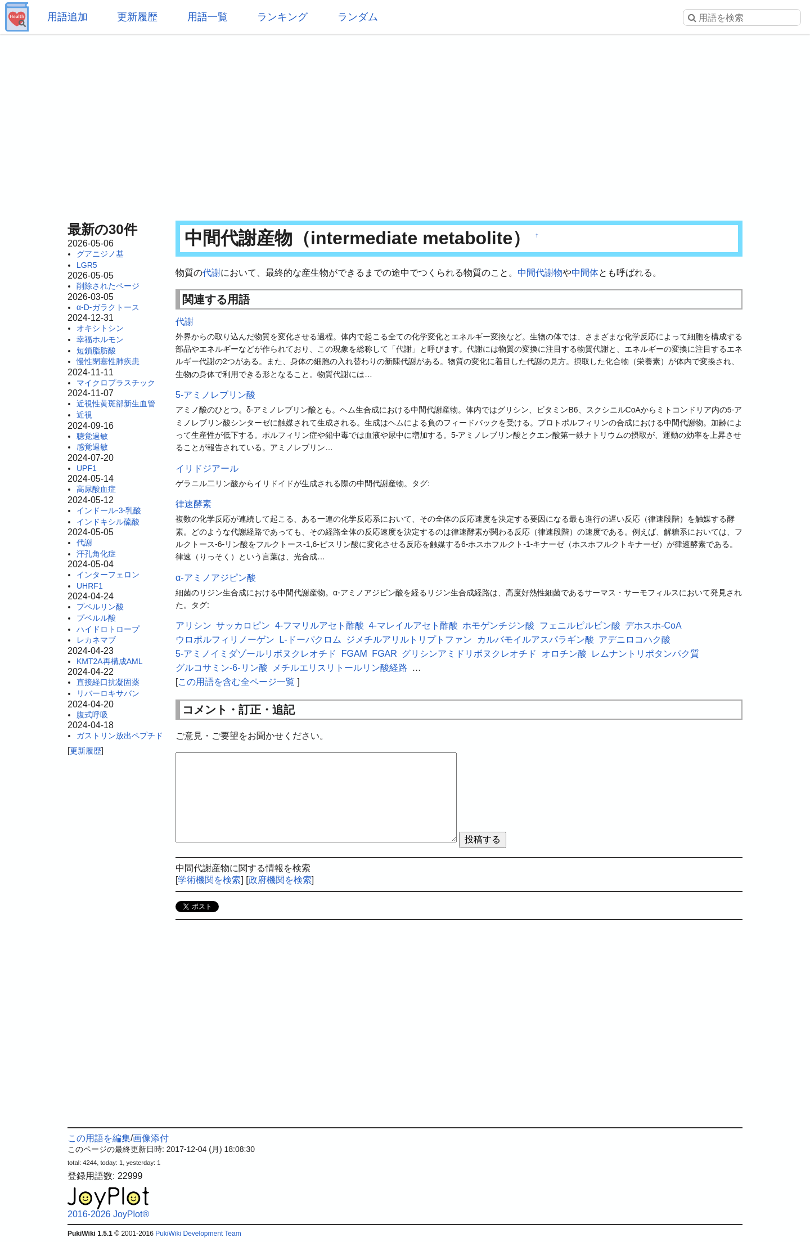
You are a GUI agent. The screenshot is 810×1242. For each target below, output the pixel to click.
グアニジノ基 (100, 253)
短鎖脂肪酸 (96, 350)
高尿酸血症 (96, 489)
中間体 (585, 272)
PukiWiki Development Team (198, 1233)
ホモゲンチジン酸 (498, 625)
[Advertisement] (405, 124)
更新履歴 (137, 17)
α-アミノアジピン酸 (216, 577)
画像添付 (151, 1138)
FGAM (354, 653)
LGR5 (86, 265)
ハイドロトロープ (108, 629)
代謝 (84, 542)
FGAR (384, 653)
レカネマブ (96, 639)
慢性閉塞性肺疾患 (108, 361)
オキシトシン (100, 328)
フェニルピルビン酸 (579, 625)
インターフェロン (108, 574)
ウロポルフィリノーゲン (225, 639)
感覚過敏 (92, 446)
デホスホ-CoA (653, 625)
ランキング (282, 17)
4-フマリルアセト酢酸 (319, 625)
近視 (84, 414)
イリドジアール (207, 468)
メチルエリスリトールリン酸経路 (339, 667)
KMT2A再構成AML (109, 661)
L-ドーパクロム (310, 639)
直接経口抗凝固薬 (108, 682)
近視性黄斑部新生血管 (115, 403)
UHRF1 (89, 585)
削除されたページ (108, 285)
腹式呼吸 (92, 714)
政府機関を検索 (280, 880)
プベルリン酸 (100, 606)
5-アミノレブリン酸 (215, 395)
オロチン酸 (564, 653)
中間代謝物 (540, 272)
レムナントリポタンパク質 (645, 653)
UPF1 (86, 468)
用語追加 (67, 17)
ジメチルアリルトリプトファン (409, 639)
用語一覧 (207, 17)
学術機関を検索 (209, 880)
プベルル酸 (96, 617)
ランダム (358, 17)
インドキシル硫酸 (108, 521)
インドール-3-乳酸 (108, 510)
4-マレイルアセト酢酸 (413, 625)
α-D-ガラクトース (108, 307)
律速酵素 (194, 504)
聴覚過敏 (92, 436)
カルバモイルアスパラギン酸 (535, 639)
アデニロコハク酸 (634, 639)
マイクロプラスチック (115, 382)
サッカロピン (243, 625)
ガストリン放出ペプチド (119, 735)
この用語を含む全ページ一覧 (236, 682)
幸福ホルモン (100, 339)
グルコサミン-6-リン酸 (222, 667)
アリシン (194, 625)
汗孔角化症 (96, 553)
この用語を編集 (99, 1138)
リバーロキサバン (108, 693)
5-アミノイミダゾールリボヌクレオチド (256, 653)
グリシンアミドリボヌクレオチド (469, 653)
